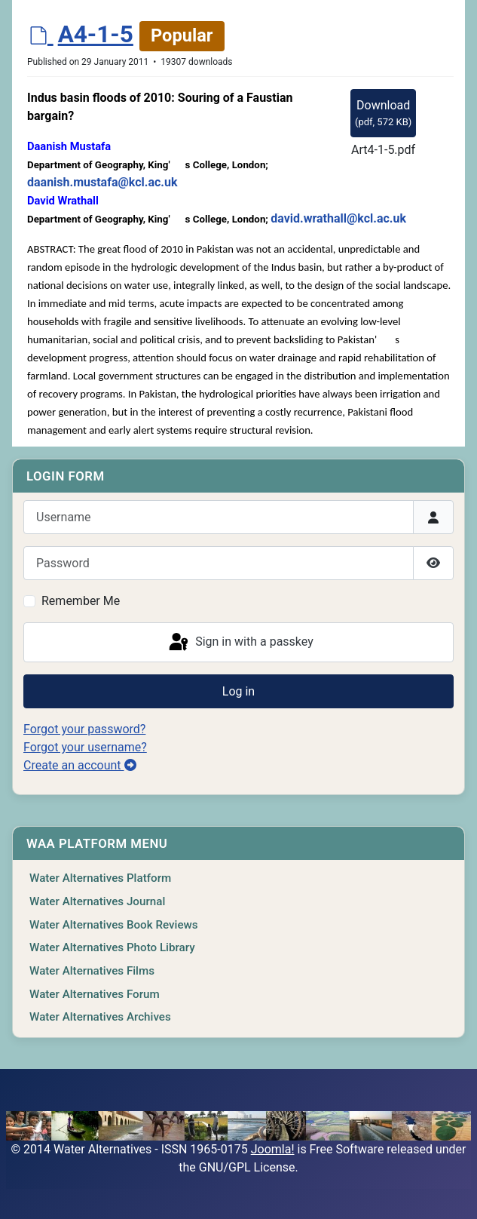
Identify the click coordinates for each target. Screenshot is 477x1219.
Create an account (79, 765)
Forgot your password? (84, 729)
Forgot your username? (85, 747)
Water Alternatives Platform (100, 878)
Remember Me (80, 601)
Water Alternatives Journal (97, 901)
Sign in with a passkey (240, 642)
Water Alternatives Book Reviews (113, 925)
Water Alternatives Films (91, 971)
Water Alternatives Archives (100, 1017)
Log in (238, 691)
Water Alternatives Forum (94, 994)
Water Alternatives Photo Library (112, 947)
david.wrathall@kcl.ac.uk (338, 218)
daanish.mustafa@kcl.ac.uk (102, 182)
